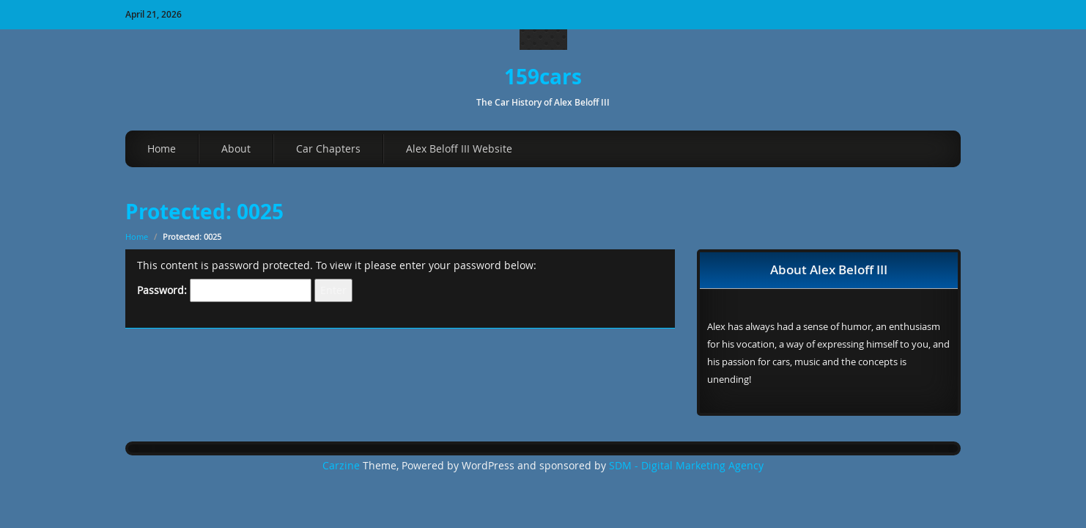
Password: (224, 290)
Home (161, 148)
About (236, 148)
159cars (543, 76)
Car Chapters (328, 148)
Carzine (342, 465)
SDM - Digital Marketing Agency (686, 465)
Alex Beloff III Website (459, 148)
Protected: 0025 (204, 211)
